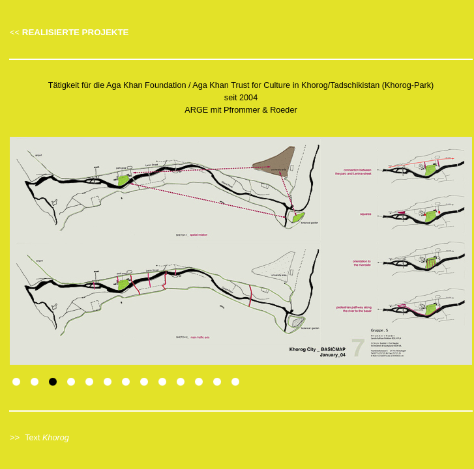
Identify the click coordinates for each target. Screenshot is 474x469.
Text (47, 437)
